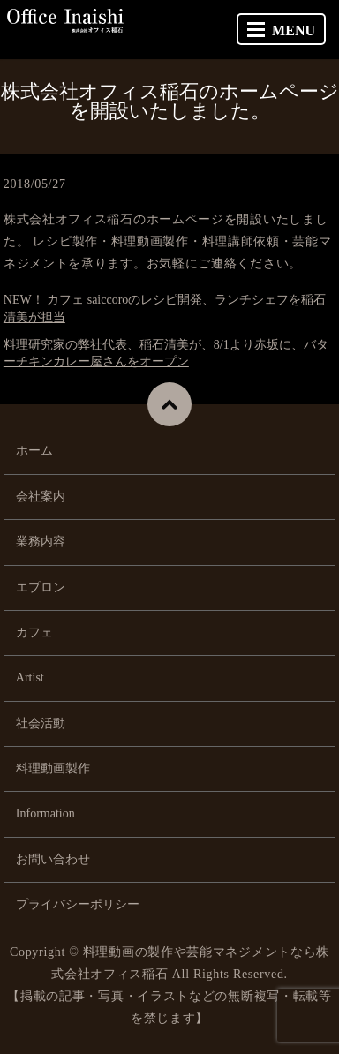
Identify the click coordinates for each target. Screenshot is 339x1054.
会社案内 (40, 496)
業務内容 (40, 541)
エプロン (40, 587)
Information (45, 813)
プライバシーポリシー (77, 904)
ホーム (34, 450)
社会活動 (40, 723)
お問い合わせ (53, 859)
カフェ (34, 632)
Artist (30, 677)
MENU (281, 30)
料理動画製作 (53, 768)
